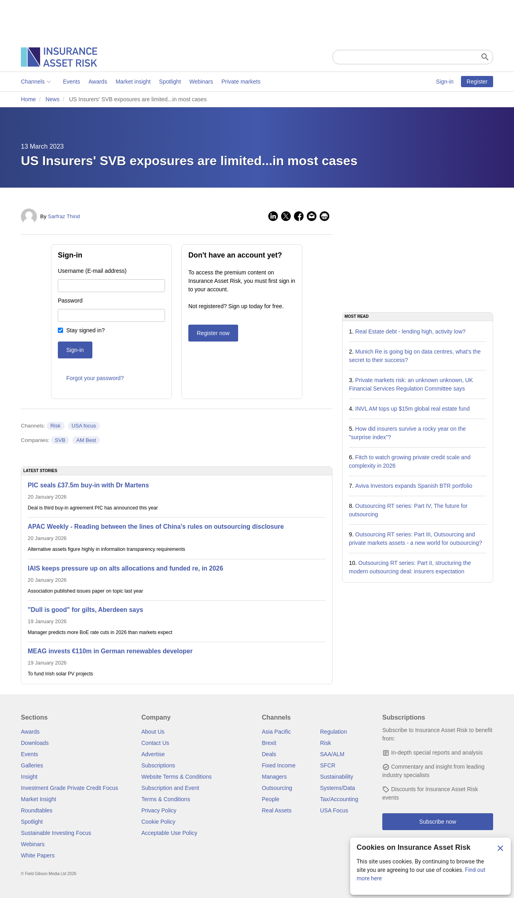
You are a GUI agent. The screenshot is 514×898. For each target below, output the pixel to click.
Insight (29, 776)
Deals (269, 754)
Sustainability (336, 776)
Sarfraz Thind (64, 216)
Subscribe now (437, 821)
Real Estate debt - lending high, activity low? (410, 331)
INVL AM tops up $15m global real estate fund (412, 408)
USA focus (83, 426)
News (52, 99)
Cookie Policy (158, 821)
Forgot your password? (95, 378)
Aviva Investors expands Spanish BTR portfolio (414, 486)
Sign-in (445, 81)
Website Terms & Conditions (176, 776)
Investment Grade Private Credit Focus (69, 788)
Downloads (35, 743)
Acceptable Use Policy (169, 833)
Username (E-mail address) (92, 271)
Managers (274, 776)
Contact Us (155, 743)
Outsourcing (277, 788)
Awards (97, 81)
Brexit (269, 743)
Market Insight (38, 799)
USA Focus (334, 810)
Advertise (153, 754)
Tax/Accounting (339, 799)
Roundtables (37, 810)
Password (70, 300)
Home (28, 99)
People (270, 799)
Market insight (133, 81)
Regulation (333, 731)
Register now (213, 333)
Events (71, 81)
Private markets (240, 81)
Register (477, 81)
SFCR (327, 765)
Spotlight (170, 81)
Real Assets (277, 810)
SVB (60, 440)
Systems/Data (337, 788)
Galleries (32, 765)
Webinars (201, 81)
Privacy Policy (158, 810)
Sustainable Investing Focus (56, 833)
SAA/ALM (332, 754)
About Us (153, 731)
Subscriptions (158, 765)
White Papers (38, 855)
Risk (55, 426)
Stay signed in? (85, 330)
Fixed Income (279, 765)
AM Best (86, 440)
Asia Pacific (276, 731)
